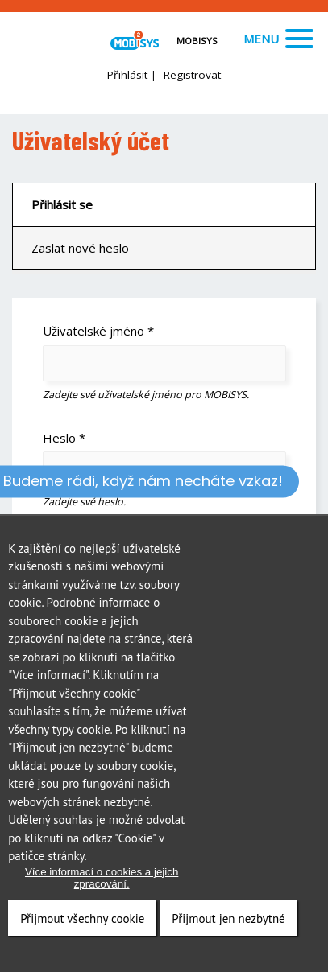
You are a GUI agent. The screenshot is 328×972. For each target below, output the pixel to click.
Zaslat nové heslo (80, 248)
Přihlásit (127, 75)
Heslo (64, 438)
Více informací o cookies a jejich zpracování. (101, 878)
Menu (278, 38)
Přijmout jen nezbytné (228, 918)
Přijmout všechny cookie (82, 918)
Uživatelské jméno (98, 331)
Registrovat (192, 75)
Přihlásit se (62, 204)
